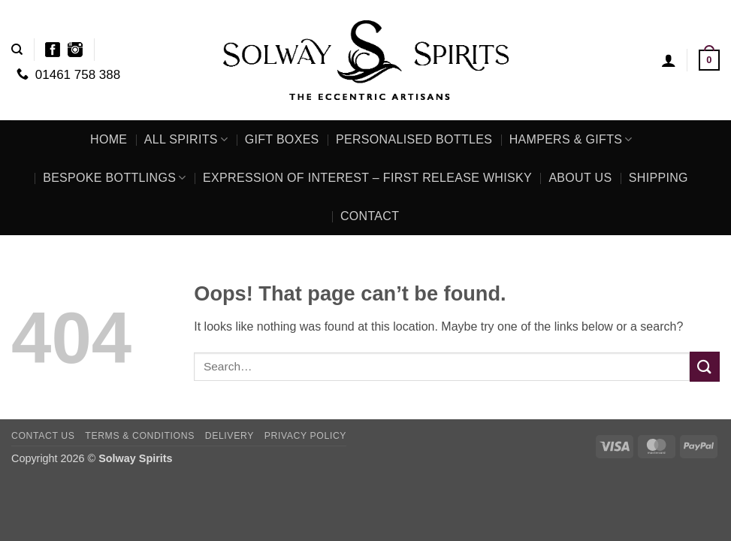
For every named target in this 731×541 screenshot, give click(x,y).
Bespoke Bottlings (114, 178)
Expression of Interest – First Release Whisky (367, 177)
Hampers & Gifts (571, 139)
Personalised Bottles (414, 139)
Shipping (658, 177)
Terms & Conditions (140, 436)
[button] (668, 60)
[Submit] (705, 366)
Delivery (229, 436)
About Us (580, 177)
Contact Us (43, 436)
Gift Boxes (282, 139)
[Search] (17, 49)
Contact (369, 216)
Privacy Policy (305, 436)
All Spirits (186, 139)
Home (108, 139)
